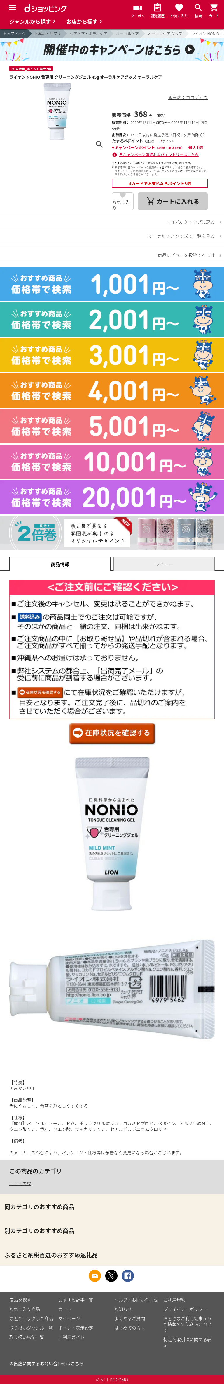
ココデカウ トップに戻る (190, 222)
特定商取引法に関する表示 (187, 1342)
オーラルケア (127, 33)
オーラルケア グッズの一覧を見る (181, 236)
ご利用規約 (174, 1300)
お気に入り (121, 204)
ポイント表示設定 (75, 1328)
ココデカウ (20, 1183)
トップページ (14, 33)
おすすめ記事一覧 (75, 1300)
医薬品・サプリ (47, 33)
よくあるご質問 (129, 1318)
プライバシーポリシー (185, 1309)
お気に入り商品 (24, 1309)
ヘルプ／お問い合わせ (136, 1300)
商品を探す (20, 1300)
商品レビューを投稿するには (186, 255)
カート (64, 1309)
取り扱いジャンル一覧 (31, 1328)
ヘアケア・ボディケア (88, 33)
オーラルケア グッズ (165, 33)
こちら (77, 1363)
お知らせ (123, 1309)
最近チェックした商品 (31, 1318)
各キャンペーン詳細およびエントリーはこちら (159, 154)
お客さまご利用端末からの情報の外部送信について (187, 1324)
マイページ (69, 1318)
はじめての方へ (129, 1328)
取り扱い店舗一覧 (26, 1337)
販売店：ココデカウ (188, 97)
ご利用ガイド (71, 1337)
